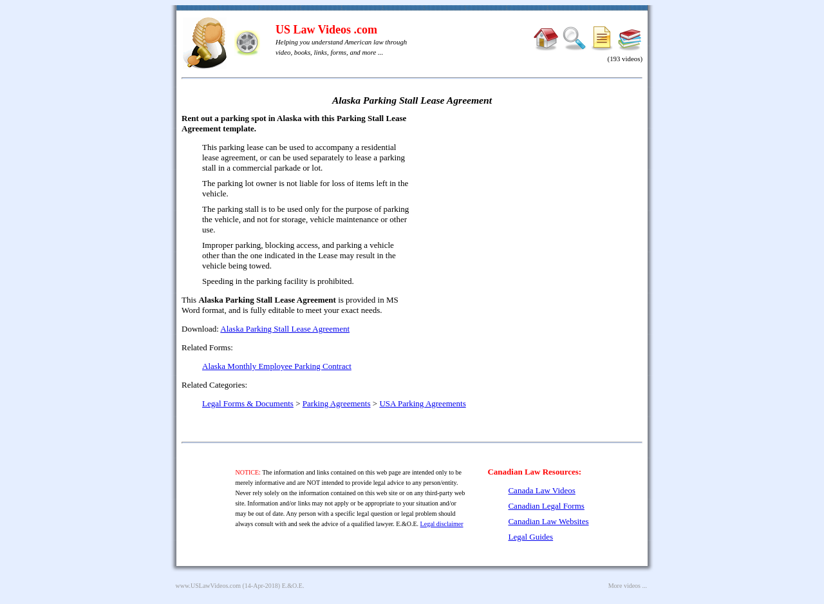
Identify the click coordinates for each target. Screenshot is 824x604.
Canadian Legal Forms (546, 506)
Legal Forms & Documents (248, 403)
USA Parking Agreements (422, 403)
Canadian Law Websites (548, 521)
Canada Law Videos (541, 490)
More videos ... (627, 585)
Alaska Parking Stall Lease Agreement (285, 329)
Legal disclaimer (442, 523)
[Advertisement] (532, 206)
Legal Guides (530, 537)
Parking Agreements (337, 403)
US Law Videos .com (326, 29)
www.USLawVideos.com (208, 585)
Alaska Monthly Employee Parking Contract (276, 366)
